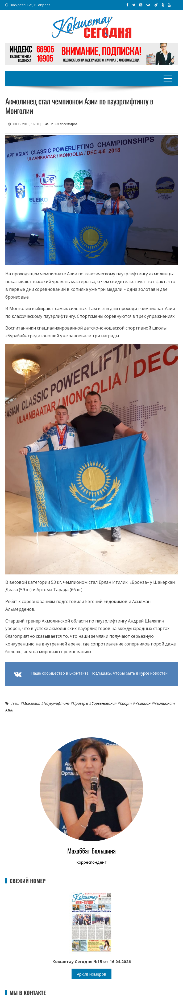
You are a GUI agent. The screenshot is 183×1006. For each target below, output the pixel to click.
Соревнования (104, 703)
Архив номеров (91, 974)
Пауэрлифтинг (56, 703)
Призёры (80, 703)
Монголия (31, 703)
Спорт (126, 703)
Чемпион (143, 703)
